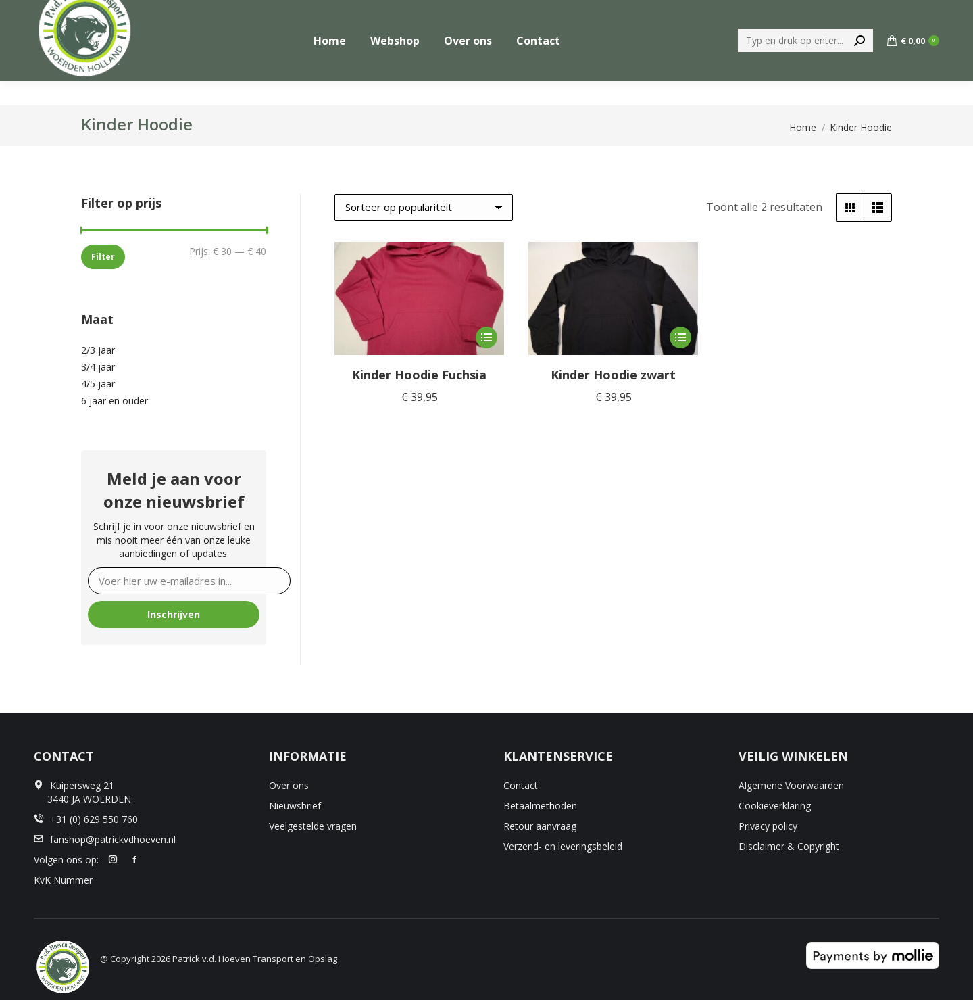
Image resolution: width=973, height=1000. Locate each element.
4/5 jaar (98, 383)
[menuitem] (803, 12)
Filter (103, 256)
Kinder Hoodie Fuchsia (419, 374)
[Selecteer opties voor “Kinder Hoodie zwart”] (680, 337)
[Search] (805, 64)
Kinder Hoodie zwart (613, 374)
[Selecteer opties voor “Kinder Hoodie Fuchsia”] (486, 337)
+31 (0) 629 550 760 (894, 12)
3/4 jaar (98, 366)
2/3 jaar (98, 349)
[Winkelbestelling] (423, 207)
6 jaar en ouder (114, 400)
